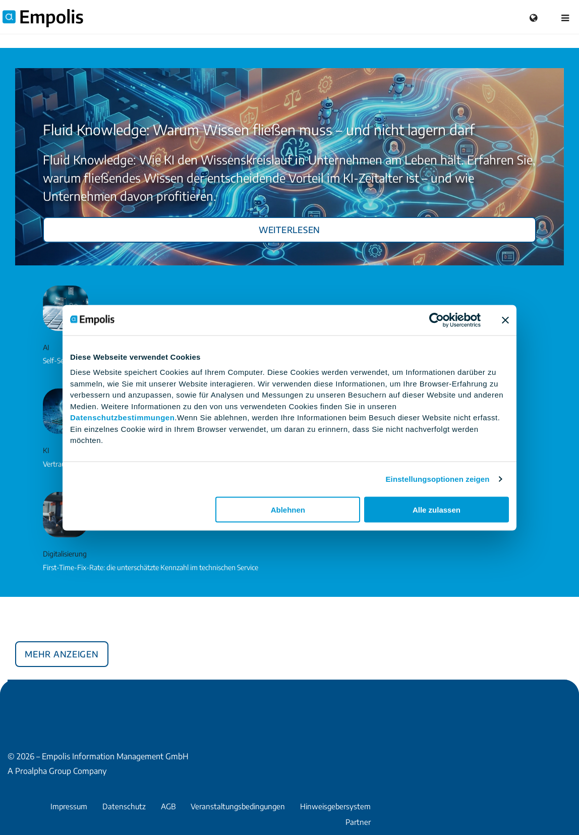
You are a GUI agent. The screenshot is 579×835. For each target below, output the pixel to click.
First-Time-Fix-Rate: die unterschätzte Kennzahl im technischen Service (150, 567)
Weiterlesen (289, 228)
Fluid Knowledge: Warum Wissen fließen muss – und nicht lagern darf (259, 129)
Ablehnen (288, 509)
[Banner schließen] (505, 319)
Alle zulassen (436, 509)
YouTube (86, 703)
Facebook (14, 703)
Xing (38, 703)
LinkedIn (62, 703)
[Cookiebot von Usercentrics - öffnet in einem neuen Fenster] (436, 319)
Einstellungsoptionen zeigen (438, 479)
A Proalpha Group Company (57, 771)
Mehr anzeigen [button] (61, 652)
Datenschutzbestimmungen (122, 417)
